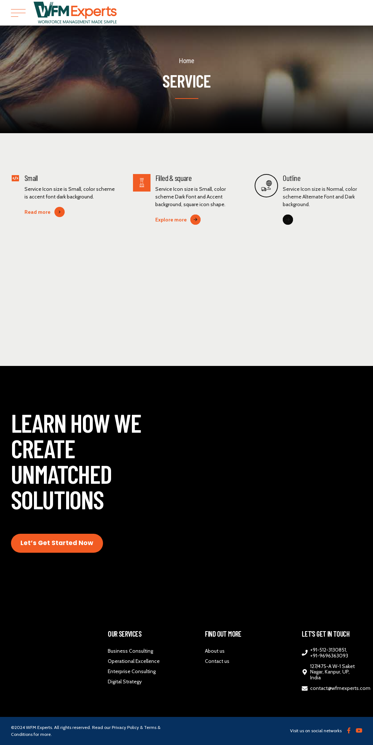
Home (186, 61)
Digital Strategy (125, 681)
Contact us (217, 661)
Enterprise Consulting (132, 671)
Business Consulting (130, 651)
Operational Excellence (134, 661)
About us (215, 651)
